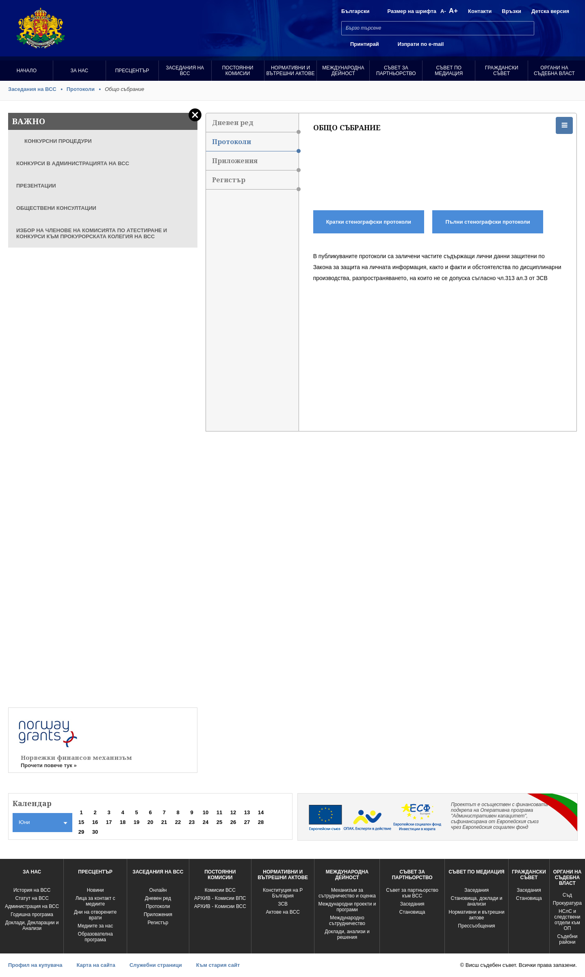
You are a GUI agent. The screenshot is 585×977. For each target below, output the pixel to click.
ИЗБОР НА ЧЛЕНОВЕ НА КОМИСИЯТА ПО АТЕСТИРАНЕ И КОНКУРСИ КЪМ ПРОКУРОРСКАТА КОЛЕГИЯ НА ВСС (91, 233)
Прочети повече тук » (49, 765)
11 (219, 812)
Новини (95, 890)
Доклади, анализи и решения (347, 934)
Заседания (412, 904)
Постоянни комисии (238, 70)
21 (164, 822)
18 (123, 822)
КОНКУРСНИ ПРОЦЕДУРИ (58, 141)
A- (443, 11)
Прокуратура (567, 903)
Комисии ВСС (220, 890)
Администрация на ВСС (32, 906)
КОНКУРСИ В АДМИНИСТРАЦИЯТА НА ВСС (72, 163)
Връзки (511, 11)
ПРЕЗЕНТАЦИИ (36, 186)
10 (205, 812)
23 (192, 822)
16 (95, 822)
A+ (453, 11)
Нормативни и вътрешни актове (290, 70)
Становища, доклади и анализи (477, 901)
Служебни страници (156, 965)
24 (205, 822)
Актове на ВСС (283, 912)
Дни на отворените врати (95, 915)
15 (81, 822)
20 (150, 822)
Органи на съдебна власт (554, 70)
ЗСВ (283, 904)
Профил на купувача (35, 965)
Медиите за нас (95, 926)
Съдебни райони (567, 939)
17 (109, 822)
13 (247, 812)
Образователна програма (95, 936)
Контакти (480, 11)
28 (261, 822)
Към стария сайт (218, 965)
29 (81, 832)
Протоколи (81, 89)
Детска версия (550, 11)
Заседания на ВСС (185, 70)
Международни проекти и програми (347, 906)
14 (261, 812)
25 (219, 822)
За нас (80, 70)
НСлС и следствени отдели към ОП (567, 919)
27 (247, 822)
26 (233, 822)
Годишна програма (32, 914)
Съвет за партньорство (396, 70)
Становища (412, 912)
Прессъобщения (476, 926)
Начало (27, 70)
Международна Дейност (343, 70)
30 (95, 832)
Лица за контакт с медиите (95, 901)
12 (233, 812)
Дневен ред (255, 125)
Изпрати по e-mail (421, 44)
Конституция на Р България (283, 893)
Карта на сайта (95, 965)
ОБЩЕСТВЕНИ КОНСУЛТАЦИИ (56, 208)
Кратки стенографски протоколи (368, 222)
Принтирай (364, 44)
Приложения (255, 163)
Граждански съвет (501, 70)
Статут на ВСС (31, 898)
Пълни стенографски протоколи (488, 222)
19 (136, 822)
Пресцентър (132, 70)
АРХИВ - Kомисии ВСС (220, 906)
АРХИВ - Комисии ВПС (220, 898)
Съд (567, 895)
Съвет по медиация (449, 70)
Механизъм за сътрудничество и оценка (347, 893)
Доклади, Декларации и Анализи (32, 925)
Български (355, 11)
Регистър (255, 182)
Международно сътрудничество (347, 920)
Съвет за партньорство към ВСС (412, 893)
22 (178, 822)
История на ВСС (31, 890)
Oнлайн (158, 890)
